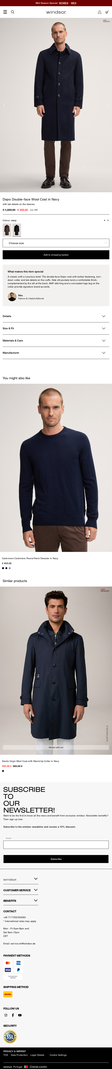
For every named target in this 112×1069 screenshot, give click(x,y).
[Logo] (56, 12)
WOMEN (63, 3)
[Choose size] (56, 243)
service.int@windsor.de (23, 943)
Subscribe (56, 859)
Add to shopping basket (56, 254)
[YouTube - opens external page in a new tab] (20, 1016)
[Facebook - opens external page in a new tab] (13, 1016)
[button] (104, 220)
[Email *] (56, 845)
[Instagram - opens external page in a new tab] (6, 1016)
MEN (73, 3)
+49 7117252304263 (14, 917)
